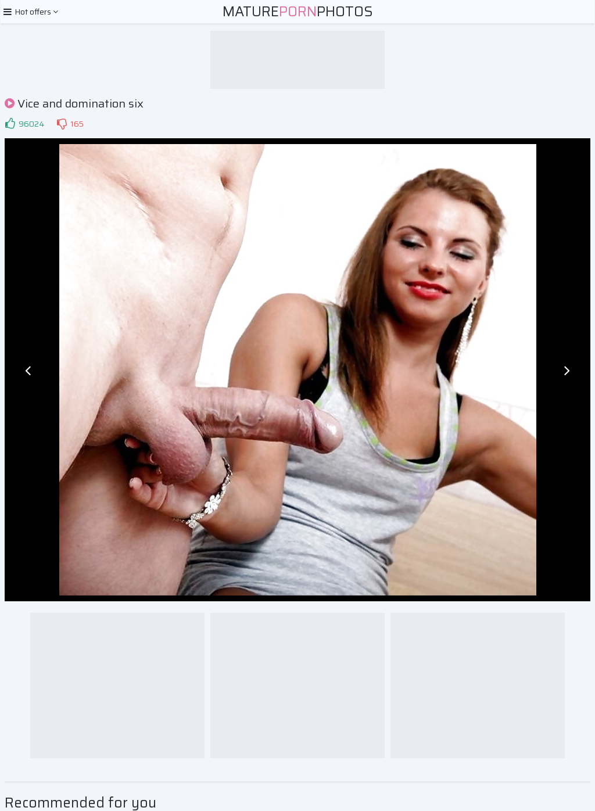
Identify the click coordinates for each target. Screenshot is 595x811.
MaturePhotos (298, 12)
